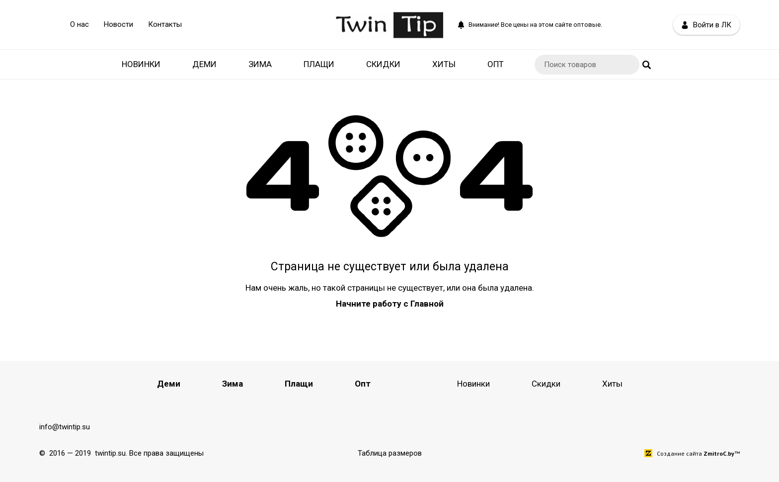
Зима (260, 64)
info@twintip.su (64, 426)
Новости (118, 24)
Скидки (383, 64)
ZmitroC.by (718, 453)
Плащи (319, 64)
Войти (706, 25)
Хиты (444, 64)
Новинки (141, 64)
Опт (495, 64)
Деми (204, 64)
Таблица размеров (390, 453)
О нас (79, 24)
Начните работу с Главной (390, 304)
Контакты (165, 24)
